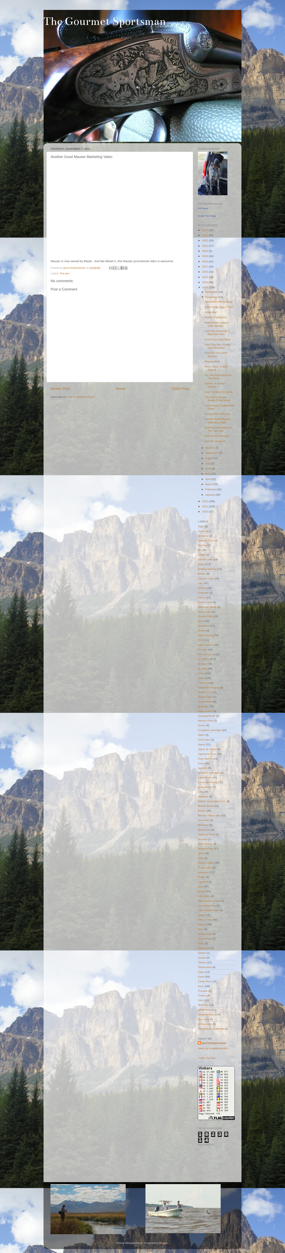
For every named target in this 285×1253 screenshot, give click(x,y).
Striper (202, 952)
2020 (205, 250)
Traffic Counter (207, 1058)
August (209, 458)
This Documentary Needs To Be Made (217, 399)
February (211, 489)
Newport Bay (205, 848)
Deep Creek (205, 602)
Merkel (202, 810)
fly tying (202, 668)
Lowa (201, 791)
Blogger (163, 1243)
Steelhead (204, 948)
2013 (205, 287)
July (208, 463)
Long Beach (205, 787)
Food (201, 673)
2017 (205, 266)
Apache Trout (206, 540)
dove (201, 621)
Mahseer (203, 796)
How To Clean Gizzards (219, 391)
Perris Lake (204, 867)
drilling (202, 630)
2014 (205, 282)
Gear (201, 678)
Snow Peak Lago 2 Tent (219, 307)
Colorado (203, 592)
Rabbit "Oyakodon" (216, 317)
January (210, 494)
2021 (205, 245)
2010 (205, 511)
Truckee (202, 990)
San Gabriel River (208, 910)
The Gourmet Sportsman (105, 21)
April (208, 479)
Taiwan (202, 962)
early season (205, 644)
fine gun (64, 273)
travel (201, 976)
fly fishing (203, 659)
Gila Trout (204, 682)
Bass (201, 564)
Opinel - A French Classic (215, 385)
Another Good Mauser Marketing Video (218, 421)
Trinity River (205, 981)
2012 (205, 501)
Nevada (202, 839)
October (210, 447)
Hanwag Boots (206, 715)
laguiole (202, 767)
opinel (201, 853)
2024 (205, 230)
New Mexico (205, 843)
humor (201, 725)
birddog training (207, 568)
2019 (205, 256)
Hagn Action (205, 711)
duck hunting (205, 635)
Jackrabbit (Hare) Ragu (218, 301)
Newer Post (60, 389)
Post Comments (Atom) (81, 396)
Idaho (201, 734)
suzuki (201, 957)
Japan (201, 744)
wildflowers (204, 1009)
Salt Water (204, 896)
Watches (203, 1005)
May (208, 473)
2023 (205, 235)
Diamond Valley (207, 607)
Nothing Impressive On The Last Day (218, 429)
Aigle (201, 526)
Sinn (200, 929)
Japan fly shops (207, 749)
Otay (201, 858)
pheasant (203, 872)
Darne (201, 597)
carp (200, 583)
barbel (201, 554)
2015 (205, 277)
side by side (205, 919)
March (209, 484)
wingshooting (206, 1014)
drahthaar (203, 625)
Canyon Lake (206, 578)
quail (201, 886)
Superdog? (211, 312)
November (211, 297)
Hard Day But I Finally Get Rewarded (218, 346)
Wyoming (203, 1019)
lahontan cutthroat (208, 772)
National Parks (206, 834)
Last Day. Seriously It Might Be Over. (217, 332)
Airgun (202, 531)
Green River (205, 701)
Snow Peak (204, 938)
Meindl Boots (205, 806)
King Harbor (205, 758)
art (199, 549)
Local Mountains (207, 782)
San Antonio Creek (209, 900)
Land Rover (205, 777)
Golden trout (205, 692)
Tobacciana (204, 967)
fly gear (202, 663)
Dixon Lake (204, 611)
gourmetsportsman (214, 1043)
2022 (205, 240)
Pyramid (203, 881)
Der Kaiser (203, 208)
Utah (201, 1000)
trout (200, 986)
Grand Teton (205, 696)
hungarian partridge (209, 730)
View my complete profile (213, 1048)
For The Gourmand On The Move (218, 377)
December (211, 291)
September (212, 452)
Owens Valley (206, 862)
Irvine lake (204, 739)
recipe (201, 891)
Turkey (202, 995)
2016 (205, 271)
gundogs (203, 706)
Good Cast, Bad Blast (217, 339)
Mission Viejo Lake (209, 815)
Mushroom (204, 829)
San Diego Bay (207, 905)
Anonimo (203, 535)
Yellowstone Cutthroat (211, 1028)
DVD (201, 640)
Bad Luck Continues (217, 435)
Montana (203, 825)
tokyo (201, 971)
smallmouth (205, 933)
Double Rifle (205, 616)
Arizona (202, 545)
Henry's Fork (205, 720)
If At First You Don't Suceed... (216, 354)
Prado (201, 877)
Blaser (201, 573)
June (208, 468)
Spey (201, 943)
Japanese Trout (207, 753)
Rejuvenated (212, 361)
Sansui (202, 915)
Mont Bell (203, 820)
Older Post (180, 389)
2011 (205, 506)
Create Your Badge (207, 216)
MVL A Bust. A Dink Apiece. (216, 368)
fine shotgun (205, 654)
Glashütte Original (208, 687)
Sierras (202, 924)
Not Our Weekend (215, 441)
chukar (202, 588)
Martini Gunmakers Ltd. (212, 801)
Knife (201, 763)
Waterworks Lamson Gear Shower (217, 324)
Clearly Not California (217, 413)
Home (120, 389)
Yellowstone (205, 1024)
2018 (205, 261)
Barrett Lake (205, 559)
